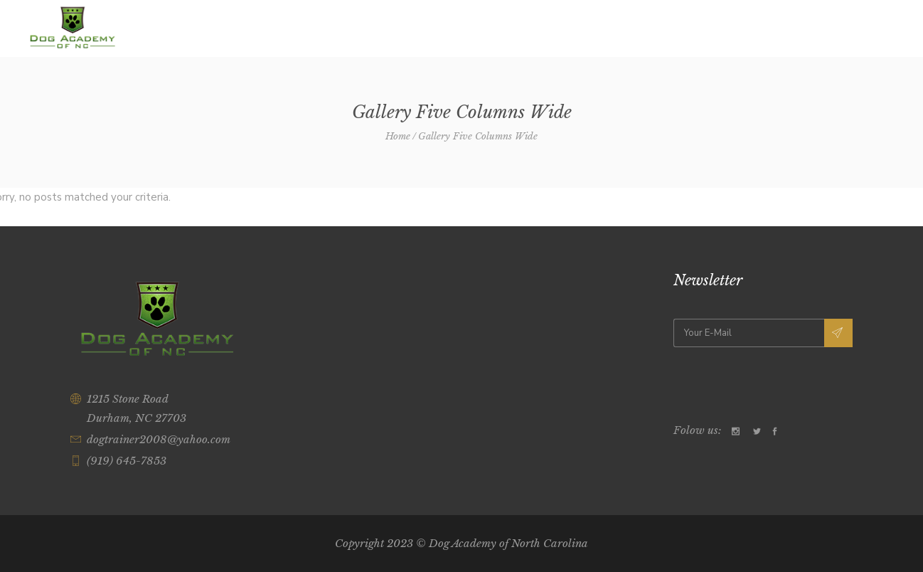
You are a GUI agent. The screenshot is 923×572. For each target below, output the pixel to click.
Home (397, 136)
